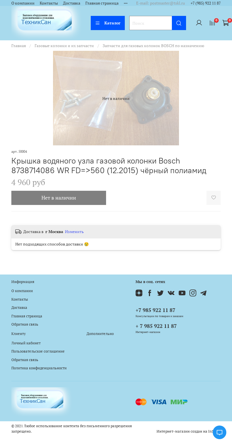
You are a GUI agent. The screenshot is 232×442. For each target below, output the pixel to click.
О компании (23, 3)
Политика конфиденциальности (39, 368)
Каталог (108, 23)
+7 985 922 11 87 (155, 310)
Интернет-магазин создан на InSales (189, 431)
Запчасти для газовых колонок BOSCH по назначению (153, 45)
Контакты (49, 3)
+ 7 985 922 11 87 (156, 325)
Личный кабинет (26, 343)
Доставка (71, 3)
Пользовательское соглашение (38, 351)
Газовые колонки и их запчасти (64, 45)
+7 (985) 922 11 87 (206, 3)
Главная (18, 45)
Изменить (74, 231)
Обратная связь (24, 324)
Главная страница (102, 3)
